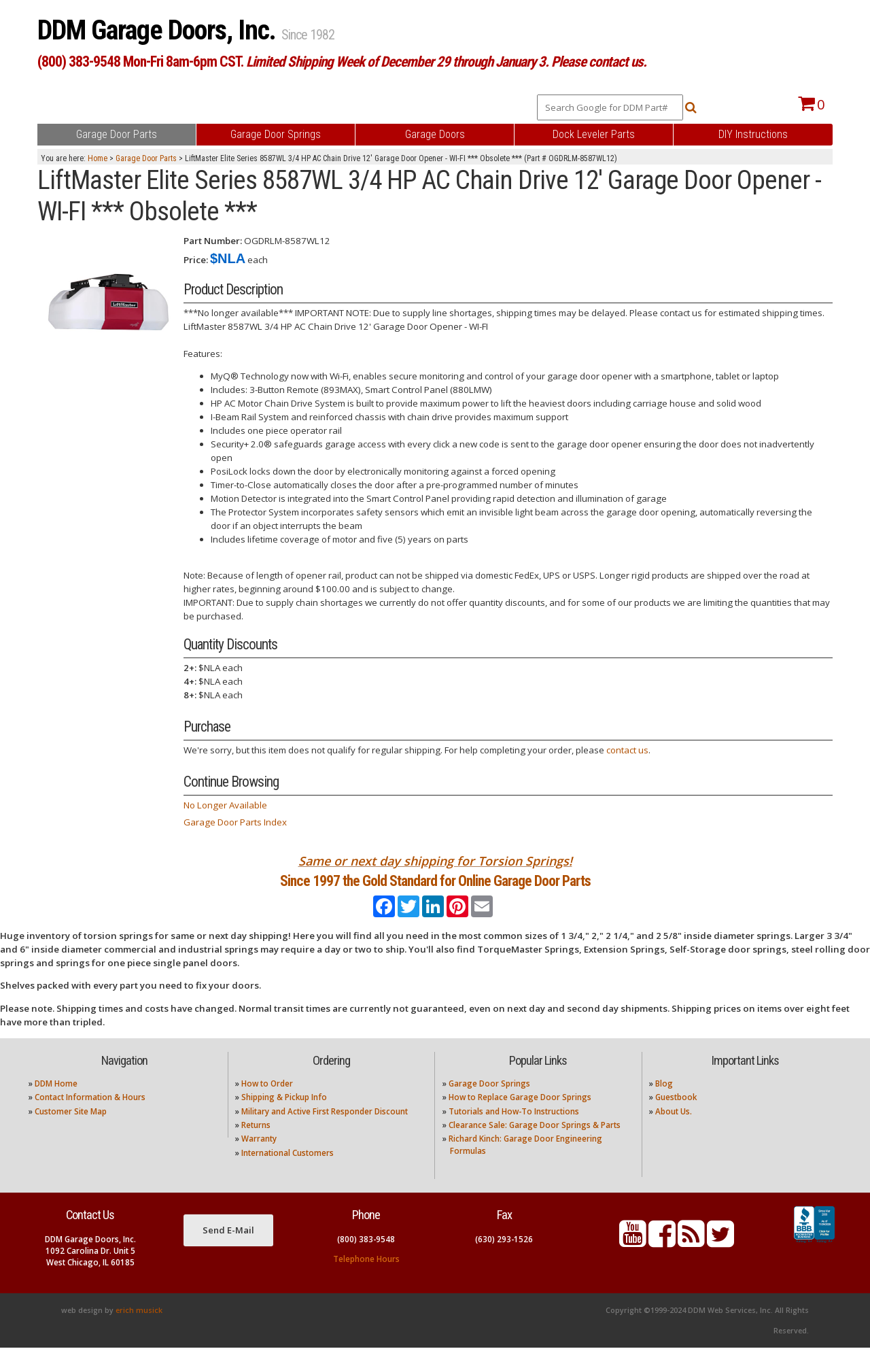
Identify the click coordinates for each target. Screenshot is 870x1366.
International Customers (287, 1170)
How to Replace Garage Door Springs (520, 1115)
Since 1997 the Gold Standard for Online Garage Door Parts (435, 889)
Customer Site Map (71, 1129)
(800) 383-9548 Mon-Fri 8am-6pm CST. (341, 61)
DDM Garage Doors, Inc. (159, 30)
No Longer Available (225, 805)
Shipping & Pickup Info (284, 1115)
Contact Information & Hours (90, 1115)
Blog (664, 1101)
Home (97, 158)
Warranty (259, 1157)
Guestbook (676, 1115)
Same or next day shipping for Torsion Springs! (435, 861)
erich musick (139, 1328)
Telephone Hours (366, 1276)
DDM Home (56, 1101)
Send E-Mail (228, 1248)
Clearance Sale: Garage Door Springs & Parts (535, 1143)
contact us (627, 750)
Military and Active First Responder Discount (324, 1129)
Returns (256, 1143)
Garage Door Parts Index (235, 822)
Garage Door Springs (489, 1101)
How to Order (267, 1101)
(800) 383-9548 (366, 1257)
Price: (196, 260)
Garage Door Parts (146, 158)
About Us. (673, 1129)
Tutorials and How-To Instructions (514, 1129)
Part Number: (213, 241)
